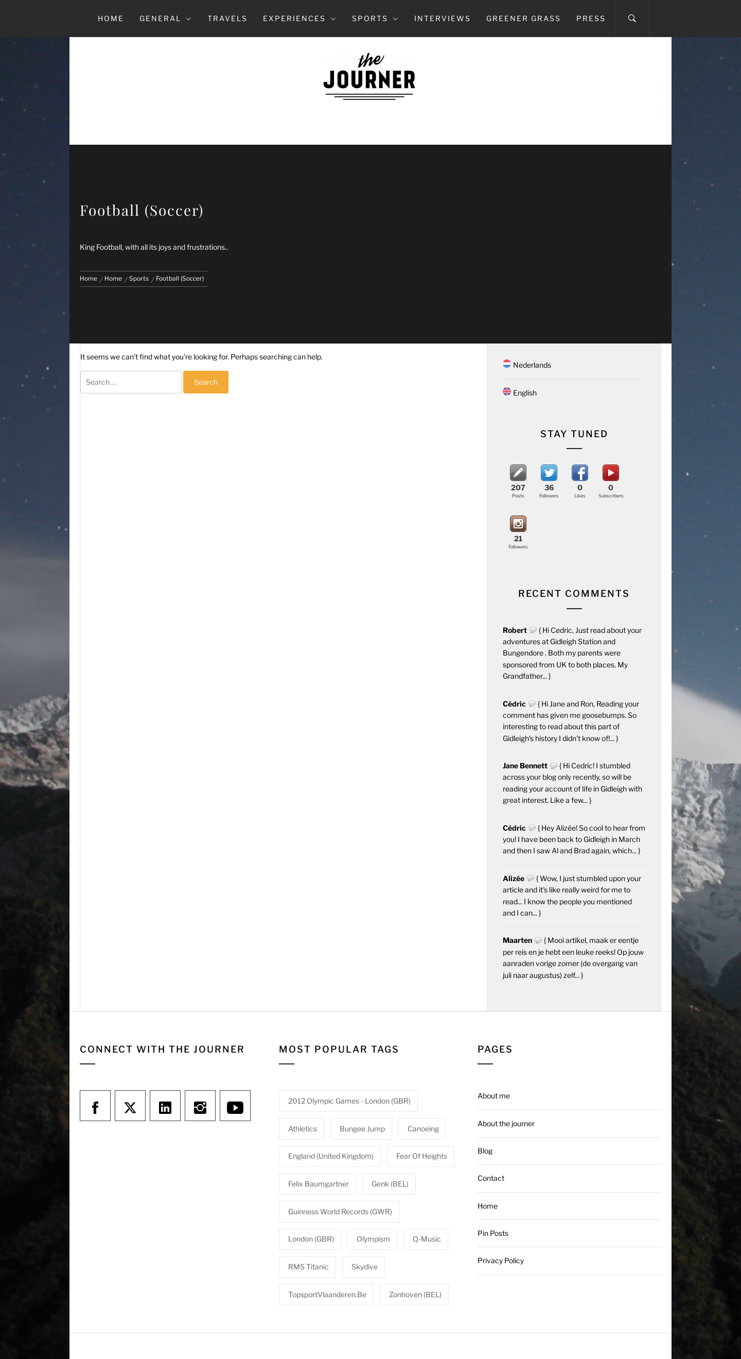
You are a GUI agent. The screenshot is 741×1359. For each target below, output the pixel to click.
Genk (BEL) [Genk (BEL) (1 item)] (390, 1183)
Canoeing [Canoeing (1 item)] (423, 1128)
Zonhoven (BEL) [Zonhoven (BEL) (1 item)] (415, 1294)
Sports (375, 18)
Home (111, 18)
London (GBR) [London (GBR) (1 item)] (311, 1238)
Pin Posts (493, 1233)
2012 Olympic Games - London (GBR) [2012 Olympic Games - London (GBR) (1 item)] (349, 1100)
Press (591, 18)
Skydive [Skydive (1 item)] (364, 1266)
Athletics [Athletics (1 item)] (302, 1128)
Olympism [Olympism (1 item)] (373, 1238)
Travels (227, 18)
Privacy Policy (501, 1260)
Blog (485, 1150)
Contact (491, 1178)
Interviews (442, 18)
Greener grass (523, 18)
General (165, 18)
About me (494, 1095)
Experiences (300, 18)
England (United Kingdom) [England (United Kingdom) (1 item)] (331, 1155)
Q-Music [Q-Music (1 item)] (427, 1238)
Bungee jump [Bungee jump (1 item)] (362, 1128)
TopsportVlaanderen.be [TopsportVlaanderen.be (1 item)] (327, 1294)
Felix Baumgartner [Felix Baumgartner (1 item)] (318, 1183)
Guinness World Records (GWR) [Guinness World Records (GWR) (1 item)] (340, 1211)
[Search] (632, 18)
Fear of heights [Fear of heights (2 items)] (421, 1155)
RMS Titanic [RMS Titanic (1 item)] (308, 1266)
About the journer (506, 1123)
